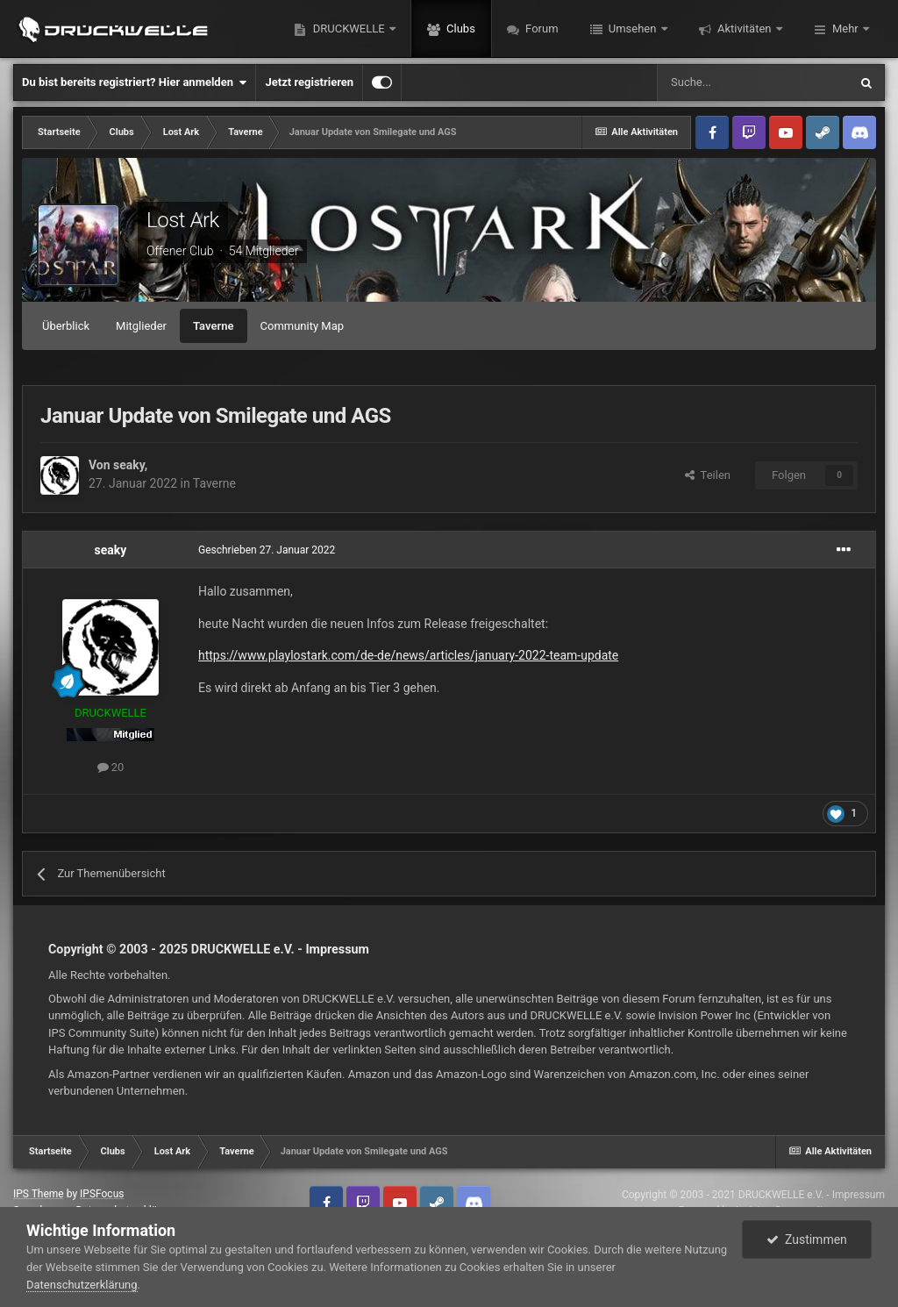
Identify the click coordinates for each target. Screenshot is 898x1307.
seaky (129, 465)
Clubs (459, 28)
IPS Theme (38, 1194)
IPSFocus (102, 1194)
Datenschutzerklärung (82, 1284)
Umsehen (632, 28)
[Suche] (752, 82)
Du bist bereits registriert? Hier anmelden (134, 82)
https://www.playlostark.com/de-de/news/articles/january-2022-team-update (408, 655)
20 (111, 767)
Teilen (708, 475)
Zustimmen (806, 1239)
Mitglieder (141, 325)
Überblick (65, 325)
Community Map (302, 325)
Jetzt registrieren (309, 82)
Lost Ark (182, 220)
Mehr (845, 28)
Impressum (337, 949)
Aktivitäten (744, 28)
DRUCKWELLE (348, 28)
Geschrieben (266, 550)
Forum (541, 28)
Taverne (213, 325)
